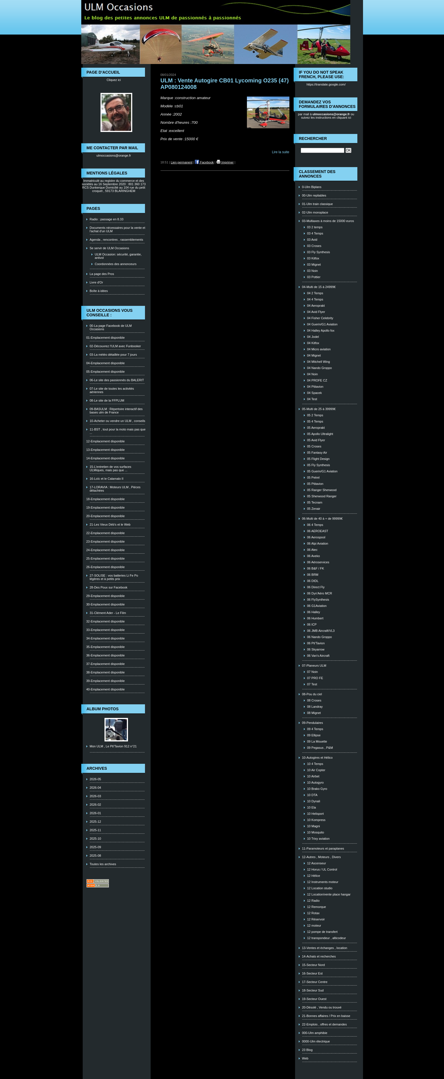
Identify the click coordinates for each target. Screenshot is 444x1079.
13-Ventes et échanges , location (324, 948)
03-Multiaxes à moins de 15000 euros (328, 221)
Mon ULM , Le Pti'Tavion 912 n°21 (113, 746)
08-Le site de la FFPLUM (107, 400)
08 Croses (314, 700)
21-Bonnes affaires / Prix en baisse (326, 1016)
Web (305, 1058)
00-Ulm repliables (314, 195)
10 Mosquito (315, 832)
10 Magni (313, 826)
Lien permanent (181, 162)
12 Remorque (316, 907)
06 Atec (312, 549)
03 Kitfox (313, 258)
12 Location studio (319, 888)
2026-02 (95, 804)
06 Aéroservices (318, 562)
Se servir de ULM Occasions (109, 248)
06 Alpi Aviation (317, 543)
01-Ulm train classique (317, 204)
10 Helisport (315, 813)
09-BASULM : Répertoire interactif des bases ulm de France (116, 410)
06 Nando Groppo (319, 637)
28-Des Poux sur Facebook (108, 587)
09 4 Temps (315, 729)
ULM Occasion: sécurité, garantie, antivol (118, 256)
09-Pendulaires (312, 722)
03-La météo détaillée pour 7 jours (113, 354)
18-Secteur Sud (313, 990)
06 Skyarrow (316, 649)
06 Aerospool (316, 537)
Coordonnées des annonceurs (115, 264)
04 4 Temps (315, 299)
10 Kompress (316, 820)
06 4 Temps (315, 524)
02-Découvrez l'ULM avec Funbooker (115, 346)
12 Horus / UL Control (322, 869)
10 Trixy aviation (318, 838)
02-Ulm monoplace (315, 212)
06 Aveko (313, 556)
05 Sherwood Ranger (322, 496)
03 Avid (312, 239)
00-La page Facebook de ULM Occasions (111, 327)
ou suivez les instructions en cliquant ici (327, 115)
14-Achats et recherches (319, 956)
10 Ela (311, 807)
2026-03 (95, 796)
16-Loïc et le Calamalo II (106, 478)
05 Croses (314, 446)
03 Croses (314, 246)
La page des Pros (102, 274)
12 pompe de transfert (322, 931)
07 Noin (312, 671)
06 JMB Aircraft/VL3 (321, 630)
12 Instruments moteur (322, 882)
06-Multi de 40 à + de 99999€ (322, 518)
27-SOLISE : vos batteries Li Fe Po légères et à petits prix (114, 577)
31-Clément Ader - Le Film (108, 613)
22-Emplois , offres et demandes (324, 1024)
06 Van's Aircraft (318, 655)
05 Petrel (313, 477)
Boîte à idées (99, 291)
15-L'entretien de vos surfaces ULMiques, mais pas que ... (110, 468)
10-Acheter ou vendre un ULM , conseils (117, 421)
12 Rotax (313, 913)
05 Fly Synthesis (318, 465)
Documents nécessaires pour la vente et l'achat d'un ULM (117, 229)
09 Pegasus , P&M (320, 747)
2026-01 (95, 813)
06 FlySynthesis (318, 599)
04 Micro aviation (319, 349)
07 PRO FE (315, 678)
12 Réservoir (316, 919)
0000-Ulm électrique (316, 1041)
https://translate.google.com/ (325, 84)
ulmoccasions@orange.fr (114, 155)
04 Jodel (313, 336)
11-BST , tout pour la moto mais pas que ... (118, 431)
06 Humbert (315, 618)
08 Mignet (314, 713)
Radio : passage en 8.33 (106, 219)
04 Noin (312, 374)
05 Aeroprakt (316, 427)
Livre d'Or (96, 282)
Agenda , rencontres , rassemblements (116, 239)
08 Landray (315, 706)
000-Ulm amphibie (314, 1033)
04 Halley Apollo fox (321, 330)
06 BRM (313, 574)
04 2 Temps (315, 293)
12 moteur (314, 925)
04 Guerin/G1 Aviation (322, 324)
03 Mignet (314, 264)
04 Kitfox (313, 343)
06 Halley (313, 612)
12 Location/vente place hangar (329, 894)
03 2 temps (315, 227)
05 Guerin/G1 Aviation (322, 471)
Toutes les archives (103, 864)
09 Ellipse (314, 735)
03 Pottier (314, 277)
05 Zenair (313, 508)
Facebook (204, 162)
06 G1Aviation (317, 605)
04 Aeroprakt (316, 305)
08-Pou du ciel (312, 694)
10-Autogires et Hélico (317, 757)
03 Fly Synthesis (318, 252)
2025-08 (95, 855)
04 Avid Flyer (316, 312)
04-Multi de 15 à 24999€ (319, 287)
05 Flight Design (318, 458)
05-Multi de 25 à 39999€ (319, 409)
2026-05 (95, 779)
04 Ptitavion (315, 386)
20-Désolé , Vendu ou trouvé (321, 1007)
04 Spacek (314, 393)
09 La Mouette (317, 741)
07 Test (312, 684)
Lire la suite (280, 152)
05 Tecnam (315, 502)
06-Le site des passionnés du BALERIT (117, 380)
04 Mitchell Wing (318, 361)
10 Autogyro (315, 782)
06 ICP (312, 624)
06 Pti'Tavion (316, 643)
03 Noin (312, 270)
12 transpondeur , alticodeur (326, 938)
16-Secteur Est (312, 973)
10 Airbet (313, 776)
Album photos (103, 709)
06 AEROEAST (317, 531)
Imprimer (225, 162)
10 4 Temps (315, 763)
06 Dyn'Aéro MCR (319, 593)
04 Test (312, 399)
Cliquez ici (113, 80)
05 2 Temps (315, 415)
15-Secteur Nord (313, 965)
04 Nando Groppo (319, 368)
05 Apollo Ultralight (320, 434)
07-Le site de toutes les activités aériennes (112, 390)
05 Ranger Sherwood (322, 490)
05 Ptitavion (315, 483)
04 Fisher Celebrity (320, 318)
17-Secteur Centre (315, 982)
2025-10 (95, 838)
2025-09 (95, 847)
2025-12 (95, 821)
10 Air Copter (316, 770)
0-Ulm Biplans (311, 187)
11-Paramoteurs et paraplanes (323, 848)
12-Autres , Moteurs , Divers (321, 857)
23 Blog (307, 1050)
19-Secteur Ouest (314, 999)
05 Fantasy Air (317, 452)
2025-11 (95, 830)
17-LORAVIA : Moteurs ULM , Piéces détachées (115, 488)
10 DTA (312, 795)
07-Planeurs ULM (314, 665)
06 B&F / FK (315, 568)
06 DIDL (313, 581)
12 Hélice (313, 875)
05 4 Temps (315, 421)
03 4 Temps (315, 233)
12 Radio (313, 900)
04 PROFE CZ (317, 380)
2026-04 (95, 787)
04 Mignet (314, 355)
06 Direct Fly (316, 587)
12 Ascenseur (316, 863)
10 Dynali (313, 801)
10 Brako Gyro (317, 788)
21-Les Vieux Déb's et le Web (110, 524)
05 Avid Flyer (316, 440)
